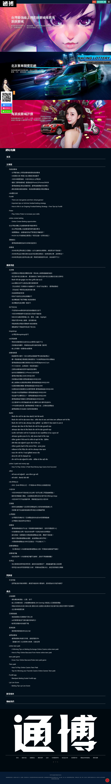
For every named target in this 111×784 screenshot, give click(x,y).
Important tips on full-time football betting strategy (28, 203)
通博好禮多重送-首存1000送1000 (23, 376)
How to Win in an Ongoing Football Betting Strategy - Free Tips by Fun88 (36, 206)
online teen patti (14, 646)
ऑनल (10, 471)
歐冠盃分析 (65, 757)
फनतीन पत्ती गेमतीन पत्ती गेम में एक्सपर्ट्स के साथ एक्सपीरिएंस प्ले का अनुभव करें (34, 433)
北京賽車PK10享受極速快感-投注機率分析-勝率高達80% (31, 402)
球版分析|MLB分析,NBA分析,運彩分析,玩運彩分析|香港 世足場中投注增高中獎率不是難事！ (43, 606)
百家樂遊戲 (12, 613)
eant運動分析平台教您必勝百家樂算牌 (24, 283)
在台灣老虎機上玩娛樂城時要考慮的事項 (22, 226)
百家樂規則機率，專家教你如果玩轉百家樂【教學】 (29, 345)
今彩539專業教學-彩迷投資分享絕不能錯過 (26, 314)
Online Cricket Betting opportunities (23, 221)
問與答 (9, 575)
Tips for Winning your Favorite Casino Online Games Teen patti (33, 671)
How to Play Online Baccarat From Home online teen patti (31, 652)
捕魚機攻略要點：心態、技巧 (21, 599)
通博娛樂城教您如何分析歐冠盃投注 (24, 243)
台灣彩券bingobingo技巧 (20, 334)
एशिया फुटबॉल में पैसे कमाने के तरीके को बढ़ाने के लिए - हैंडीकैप (30, 439)
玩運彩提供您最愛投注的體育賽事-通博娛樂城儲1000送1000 (32, 389)
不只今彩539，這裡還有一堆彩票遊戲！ (25, 366)
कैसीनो (10, 413)
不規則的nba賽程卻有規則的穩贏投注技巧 (26, 310)
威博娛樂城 (12, 635)
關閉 (14, 92)
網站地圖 (95, 757)
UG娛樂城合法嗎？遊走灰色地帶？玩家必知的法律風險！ (31, 532)
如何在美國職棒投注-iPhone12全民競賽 (25, 372)
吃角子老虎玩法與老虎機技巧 (21, 296)
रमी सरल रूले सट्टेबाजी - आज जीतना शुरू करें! (24, 474)
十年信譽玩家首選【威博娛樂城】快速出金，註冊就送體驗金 (32, 406)
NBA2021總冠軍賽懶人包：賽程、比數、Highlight (28, 317)
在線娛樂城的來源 (17, 293)
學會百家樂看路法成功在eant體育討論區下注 (27, 342)
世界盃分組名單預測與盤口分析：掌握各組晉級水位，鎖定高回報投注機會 (37, 567)
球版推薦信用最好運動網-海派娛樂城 (24, 324)
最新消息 (10, 265)
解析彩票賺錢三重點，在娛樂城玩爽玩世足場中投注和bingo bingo (34, 496)
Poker (10, 211)
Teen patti (12, 664)
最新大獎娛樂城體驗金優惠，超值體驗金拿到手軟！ (29, 538)
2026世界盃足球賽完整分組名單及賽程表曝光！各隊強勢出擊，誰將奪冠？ (37, 254)
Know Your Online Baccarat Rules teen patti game (28, 660)
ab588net (6, 108)
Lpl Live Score (13, 682)
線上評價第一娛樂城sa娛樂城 (21, 348)
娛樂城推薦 (12, 353)
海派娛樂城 (12, 169)
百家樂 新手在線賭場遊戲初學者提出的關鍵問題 (28, 510)
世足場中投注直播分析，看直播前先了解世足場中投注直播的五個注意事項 (37, 276)
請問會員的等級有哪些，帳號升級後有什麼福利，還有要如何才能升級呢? (37, 583)
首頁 (8, 157)
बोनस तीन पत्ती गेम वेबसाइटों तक (21, 456)
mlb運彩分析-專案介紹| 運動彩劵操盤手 (25, 176)
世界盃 (11, 561)
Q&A (47, 757)
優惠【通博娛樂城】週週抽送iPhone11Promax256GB (30, 182)
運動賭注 (11, 240)
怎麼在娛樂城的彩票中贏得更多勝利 (24, 369)
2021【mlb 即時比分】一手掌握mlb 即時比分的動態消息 (31, 485)
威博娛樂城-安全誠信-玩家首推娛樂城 (24, 409)
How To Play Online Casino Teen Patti (24, 667)
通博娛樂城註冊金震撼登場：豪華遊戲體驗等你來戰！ (30, 186)
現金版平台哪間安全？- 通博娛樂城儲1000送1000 (28, 396)
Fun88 (11, 196)
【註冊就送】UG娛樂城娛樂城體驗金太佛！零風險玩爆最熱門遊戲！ (35, 549)
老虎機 (11, 270)
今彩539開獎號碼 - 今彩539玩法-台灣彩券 (26, 179)
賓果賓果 (11, 628)
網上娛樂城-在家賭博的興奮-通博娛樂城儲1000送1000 (30, 382)
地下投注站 (12, 307)
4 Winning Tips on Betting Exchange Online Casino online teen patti (34, 649)
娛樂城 (11, 247)
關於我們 (40, 757)
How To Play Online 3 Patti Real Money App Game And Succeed (33, 467)
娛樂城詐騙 (12, 553)
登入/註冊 (101, 2)
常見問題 (11, 580)
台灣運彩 (11, 514)
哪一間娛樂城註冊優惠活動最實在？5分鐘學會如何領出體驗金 (33, 359)
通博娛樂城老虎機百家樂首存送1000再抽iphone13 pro (30, 363)
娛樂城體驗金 (13, 546)
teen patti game (14, 657)
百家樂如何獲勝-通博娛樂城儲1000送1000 (26, 379)
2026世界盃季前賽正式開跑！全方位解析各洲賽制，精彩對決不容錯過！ (36, 250)
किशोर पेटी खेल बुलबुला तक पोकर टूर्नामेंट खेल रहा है (26, 280)
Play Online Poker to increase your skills (25, 214)
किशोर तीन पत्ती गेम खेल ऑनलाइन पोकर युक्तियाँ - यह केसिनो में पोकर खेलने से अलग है (37, 423)
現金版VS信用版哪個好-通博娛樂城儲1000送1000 (28, 392)
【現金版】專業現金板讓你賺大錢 (23, 290)
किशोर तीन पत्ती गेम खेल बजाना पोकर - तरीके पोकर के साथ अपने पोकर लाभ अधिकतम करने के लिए (40, 420)
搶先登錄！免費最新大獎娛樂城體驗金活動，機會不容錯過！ (32, 535)
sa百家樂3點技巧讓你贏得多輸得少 (23, 620)
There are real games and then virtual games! (27, 200)
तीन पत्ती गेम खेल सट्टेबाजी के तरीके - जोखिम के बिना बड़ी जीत (29, 459)
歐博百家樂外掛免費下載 (20, 623)
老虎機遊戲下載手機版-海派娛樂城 (23, 300)
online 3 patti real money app (18, 463)
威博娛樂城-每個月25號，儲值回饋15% (25, 638)
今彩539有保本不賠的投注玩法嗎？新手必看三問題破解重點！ (33, 493)
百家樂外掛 (74, 757)
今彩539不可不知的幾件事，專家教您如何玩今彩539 (29, 499)
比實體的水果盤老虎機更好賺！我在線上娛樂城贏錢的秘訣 (31, 273)
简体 (94, 2)
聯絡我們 (10, 701)
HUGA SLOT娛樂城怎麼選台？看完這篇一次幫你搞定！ (30, 235)
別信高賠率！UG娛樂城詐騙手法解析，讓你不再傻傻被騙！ (32, 556)
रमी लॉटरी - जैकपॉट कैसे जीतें (20, 478)
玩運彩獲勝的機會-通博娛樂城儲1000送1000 (27, 386)
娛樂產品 (32, 757)
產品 (8, 591)
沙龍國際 (11, 596)
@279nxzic (6, 111)
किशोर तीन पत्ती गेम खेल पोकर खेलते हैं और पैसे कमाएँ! (27, 416)
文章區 (9, 164)
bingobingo (12, 331)
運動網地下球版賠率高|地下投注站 (23, 327)
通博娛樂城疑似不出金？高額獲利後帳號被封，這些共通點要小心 (34, 528)
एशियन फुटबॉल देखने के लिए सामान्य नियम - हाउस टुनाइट (28, 446)
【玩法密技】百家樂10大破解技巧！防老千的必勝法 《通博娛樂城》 (35, 286)
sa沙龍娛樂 (12, 339)
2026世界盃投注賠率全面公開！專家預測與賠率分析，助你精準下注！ (35, 257)
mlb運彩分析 (13, 193)
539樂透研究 (55, 757)
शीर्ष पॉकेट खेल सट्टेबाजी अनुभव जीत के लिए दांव (25, 443)
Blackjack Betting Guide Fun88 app (23, 678)
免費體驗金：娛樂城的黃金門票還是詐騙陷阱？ (27, 232)
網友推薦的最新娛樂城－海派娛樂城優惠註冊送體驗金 (30, 189)
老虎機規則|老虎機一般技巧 (21, 303)
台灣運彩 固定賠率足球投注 (21, 521)
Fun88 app (12, 675)
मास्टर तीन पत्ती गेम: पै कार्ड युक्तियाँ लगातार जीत (25, 453)
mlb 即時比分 (13, 482)
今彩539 (11, 489)
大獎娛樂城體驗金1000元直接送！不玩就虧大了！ (28, 541)
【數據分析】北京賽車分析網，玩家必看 (25, 642)
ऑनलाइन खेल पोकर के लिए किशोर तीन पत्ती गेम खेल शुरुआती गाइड (31, 426)
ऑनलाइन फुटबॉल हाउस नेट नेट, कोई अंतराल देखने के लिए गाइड (30, 436)
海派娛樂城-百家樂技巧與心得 (22, 617)
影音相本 (10, 694)
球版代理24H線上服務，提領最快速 (23, 320)
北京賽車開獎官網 (17, 609)
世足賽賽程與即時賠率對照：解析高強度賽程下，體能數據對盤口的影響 (36, 564)
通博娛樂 (6, 105)
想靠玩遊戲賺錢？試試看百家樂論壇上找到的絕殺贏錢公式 (31, 507)
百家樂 (11, 503)
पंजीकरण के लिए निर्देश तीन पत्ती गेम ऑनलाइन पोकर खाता (28, 449)
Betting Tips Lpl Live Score (20, 686)
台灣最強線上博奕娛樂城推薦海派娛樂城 (25, 172)
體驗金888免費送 (85, 757)
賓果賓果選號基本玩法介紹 (20, 631)
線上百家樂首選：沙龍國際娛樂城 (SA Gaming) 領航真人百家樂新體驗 (36, 603)
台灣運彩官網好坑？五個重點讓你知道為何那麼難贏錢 (30, 517)
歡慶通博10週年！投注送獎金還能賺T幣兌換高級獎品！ (30, 356)
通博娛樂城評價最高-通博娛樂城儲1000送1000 (27, 399)
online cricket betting (15, 218)
